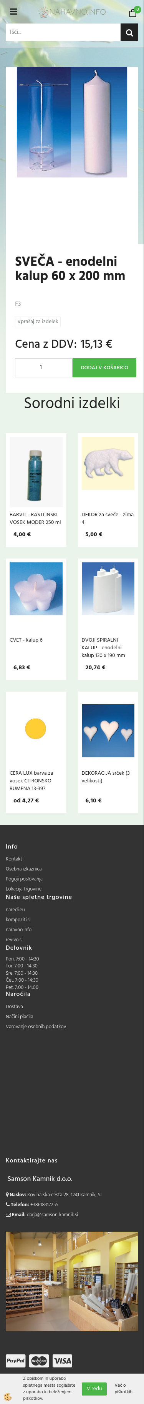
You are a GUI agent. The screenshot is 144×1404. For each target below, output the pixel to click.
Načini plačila (19, 1017)
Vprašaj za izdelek (37, 321)
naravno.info (18, 930)
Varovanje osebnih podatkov (36, 1027)
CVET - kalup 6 (26, 640)
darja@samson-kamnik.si (52, 1215)
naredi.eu (15, 910)
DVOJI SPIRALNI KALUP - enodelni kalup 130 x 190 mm (103, 648)
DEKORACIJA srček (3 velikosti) (106, 777)
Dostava (14, 1007)
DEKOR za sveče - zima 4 (108, 518)
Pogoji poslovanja (24, 879)
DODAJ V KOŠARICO (104, 368)
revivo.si (14, 940)
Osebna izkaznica (24, 869)
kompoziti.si (18, 920)
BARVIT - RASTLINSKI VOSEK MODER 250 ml (35, 518)
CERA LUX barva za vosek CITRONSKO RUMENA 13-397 (31, 781)
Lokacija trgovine (23, 889)
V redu (94, 1388)
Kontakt (14, 859)
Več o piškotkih (123, 1389)
